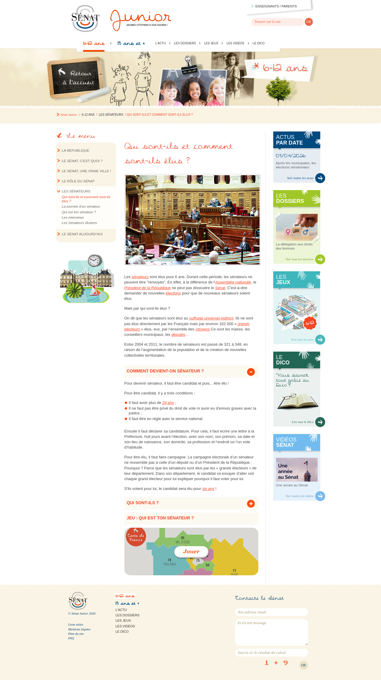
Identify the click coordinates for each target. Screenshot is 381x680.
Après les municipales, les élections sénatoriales (296, 165)
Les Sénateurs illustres (79, 223)
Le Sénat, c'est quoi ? (82, 161)
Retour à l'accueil (77, 79)
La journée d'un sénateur (81, 206)
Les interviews (73, 217)
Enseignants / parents (276, 6)
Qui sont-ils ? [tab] (143, 502)
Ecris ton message (271, 632)
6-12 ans (93, 45)
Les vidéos (235, 43)
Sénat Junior (68, 114)
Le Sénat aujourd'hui (82, 234)
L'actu (160, 43)
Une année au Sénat (292, 485)
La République (75, 150)
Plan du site (76, 633)
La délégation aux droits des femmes (294, 246)
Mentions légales (79, 629)
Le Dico (259, 43)
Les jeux (211, 43)
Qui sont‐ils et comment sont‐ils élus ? (86, 199)
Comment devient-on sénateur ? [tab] (165, 371)
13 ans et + (131, 45)
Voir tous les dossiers (299, 259)
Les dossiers (185, 43)
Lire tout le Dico (302, 422)
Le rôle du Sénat (78, 181)
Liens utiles (75, 624)
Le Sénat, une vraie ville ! (86, 171)
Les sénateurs (111, 114)
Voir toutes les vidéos (299, 496)
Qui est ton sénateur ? (79, 212)
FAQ (71, 638)
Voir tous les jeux (302, 339)
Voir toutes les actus (300, 178)
